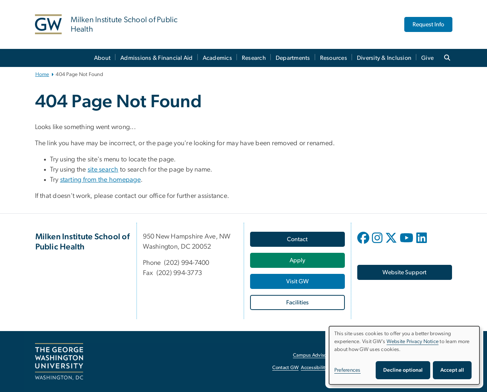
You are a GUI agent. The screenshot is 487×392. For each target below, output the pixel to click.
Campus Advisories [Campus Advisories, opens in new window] (313, 355)
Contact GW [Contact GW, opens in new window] (285, 367)
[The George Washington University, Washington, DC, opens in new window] (59, 361)
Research (254, 58)
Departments (293, 58)
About (102, 58)
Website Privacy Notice (413, 341)
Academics (217, 58)
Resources (333, 58)
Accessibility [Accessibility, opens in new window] (314, 367)
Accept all (452, 370)
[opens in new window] (364, 243)
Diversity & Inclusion (384, 58)
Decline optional (403, 370)
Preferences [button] (347, 370)
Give (427, 58)
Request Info (428, 24)
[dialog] (404, 355)
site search (103, 169)
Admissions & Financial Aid (156, 58)
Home (42, 74)
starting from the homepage (100, 179)
